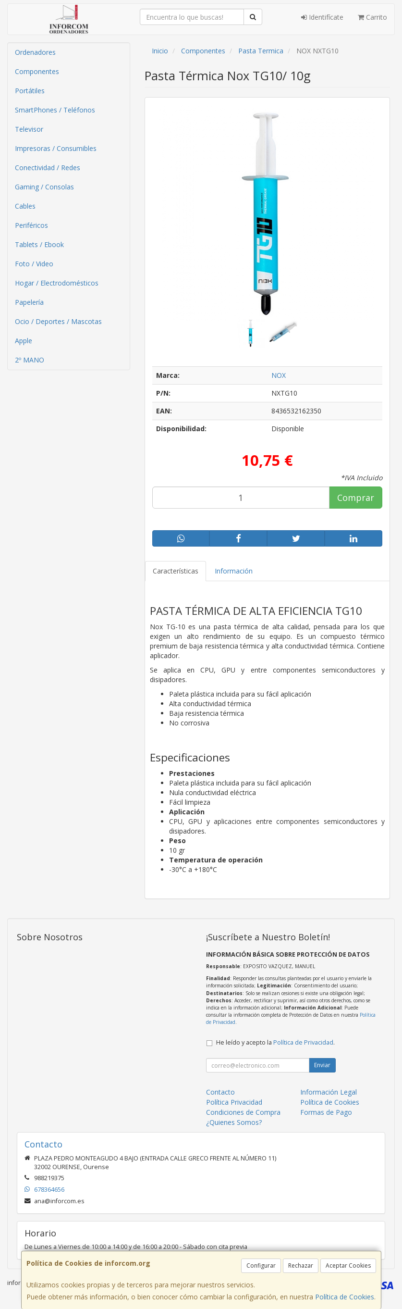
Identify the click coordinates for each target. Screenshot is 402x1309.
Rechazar (300, 1265)
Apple (23, 340)
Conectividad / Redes (47, 167)
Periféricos (31, 225)
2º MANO (29, 359)
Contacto (220, 1092)
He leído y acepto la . (275, 1042)
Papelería (29, 302)
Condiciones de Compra (243, 1112)
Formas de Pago (326, 1112)
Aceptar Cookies (348, 1265)
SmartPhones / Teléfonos (55, 109)
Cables (25, 206)
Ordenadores (35, 52)
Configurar (261, 1265)
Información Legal (328, 1092)
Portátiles (30, 90)
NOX (278, 375)
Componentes (37, 71)
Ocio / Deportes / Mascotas (58, 321)
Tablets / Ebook (39, 244)
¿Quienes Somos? (234, 1122)
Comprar (355, 497)
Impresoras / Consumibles (56, 148)
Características (175, 570)
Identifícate (322, 17)
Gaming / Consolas (44, 186)
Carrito (372, 17)
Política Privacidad (234, 1102)
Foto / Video (34, 263)
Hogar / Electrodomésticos (56, 282)
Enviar (322, 1065)
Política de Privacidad (303, 1042)
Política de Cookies (344, 1296)
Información (234, 570)
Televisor (29, 129)
